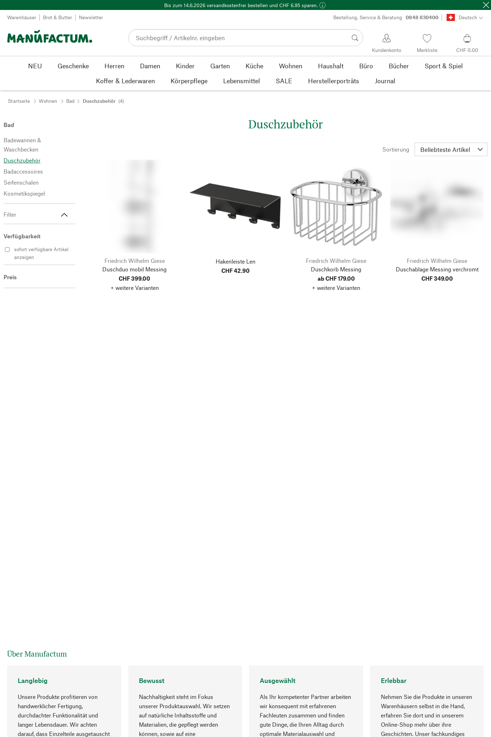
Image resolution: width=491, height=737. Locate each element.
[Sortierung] (451, 149)
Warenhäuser (21, 17)
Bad (70, 101)
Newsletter (91, 17)
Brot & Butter (57, 17)
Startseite (19, 101)
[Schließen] (486, 5)
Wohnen (48, 101)
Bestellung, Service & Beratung (385, 17)
